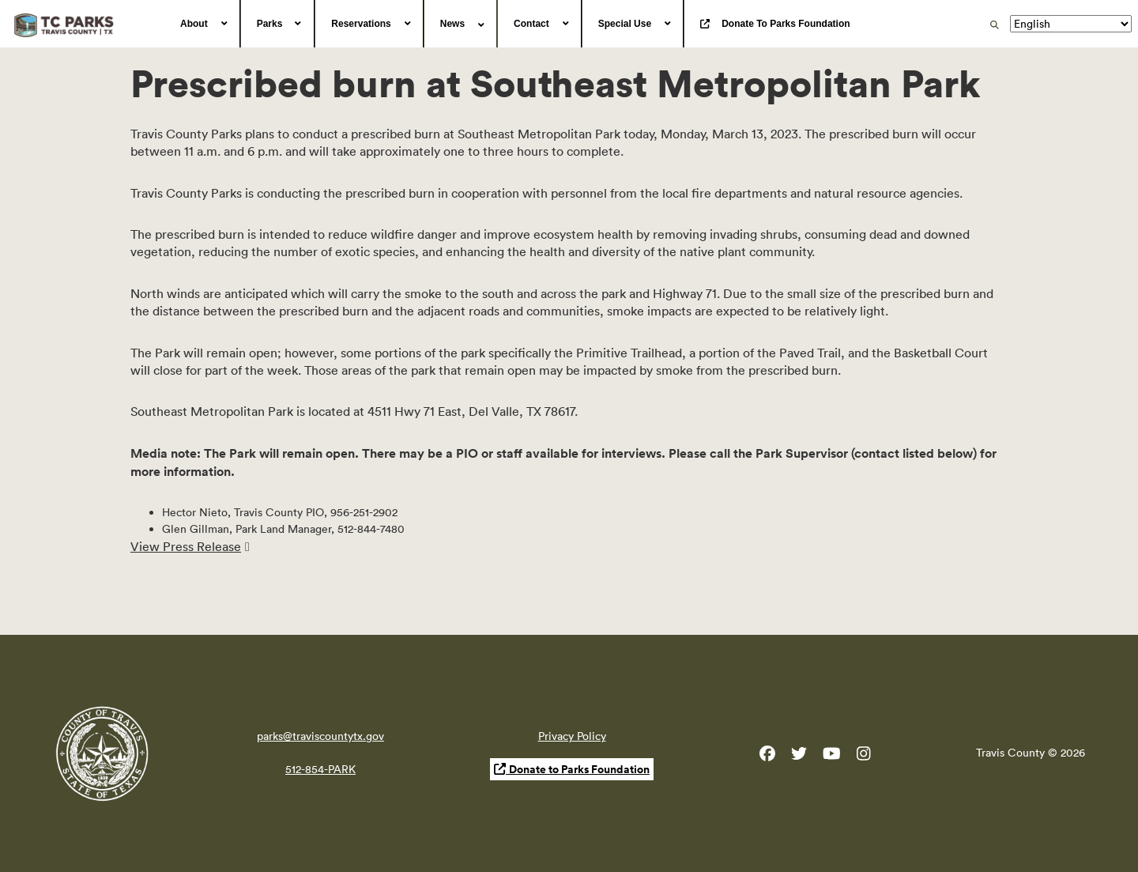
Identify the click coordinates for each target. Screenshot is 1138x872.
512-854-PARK (320, 769)
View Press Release (185, 546)
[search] (994, 24)
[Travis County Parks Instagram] (864, 757)
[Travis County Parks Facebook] (767, 757)
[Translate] (1071, 23)
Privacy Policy (572, 736)
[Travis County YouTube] (832, 757)
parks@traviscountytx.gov (320, 736)
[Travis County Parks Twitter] (799, 757)
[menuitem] (202, 23)
